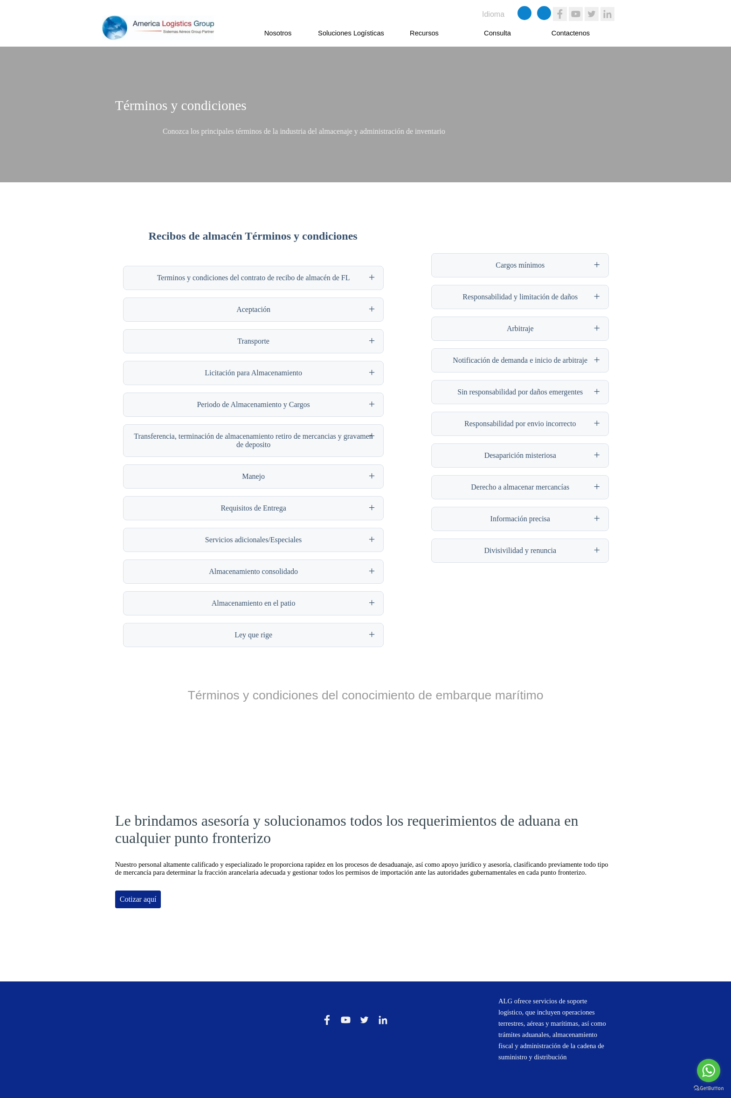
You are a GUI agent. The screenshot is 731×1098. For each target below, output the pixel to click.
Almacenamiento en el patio (254, 603)
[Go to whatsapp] (708, 1070)
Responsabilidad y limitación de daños (520, 297)
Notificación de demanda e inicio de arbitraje (520, 360)
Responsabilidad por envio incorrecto (520, 424)
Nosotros (278, 33)
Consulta (497, 33)
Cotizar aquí (138, 899)
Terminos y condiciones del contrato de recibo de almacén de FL (253, 278)
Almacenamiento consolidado (253, 571)
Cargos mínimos (520, 265)
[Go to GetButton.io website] (709, 1088)
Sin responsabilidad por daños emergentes (520, 392)
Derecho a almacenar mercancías (520, 487)
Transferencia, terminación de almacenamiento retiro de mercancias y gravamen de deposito (253, 440)
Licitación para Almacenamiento (253, 373)
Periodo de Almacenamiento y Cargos (253, 404)
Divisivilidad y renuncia (520, 550)
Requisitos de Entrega (253, 508)
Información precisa (520, 519)
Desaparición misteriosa (520, 455)
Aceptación (253, 309)
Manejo (253, 476)
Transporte (253, 341)
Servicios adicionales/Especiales (253, 540)
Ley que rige (253, 635)
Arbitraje (520, 328)
